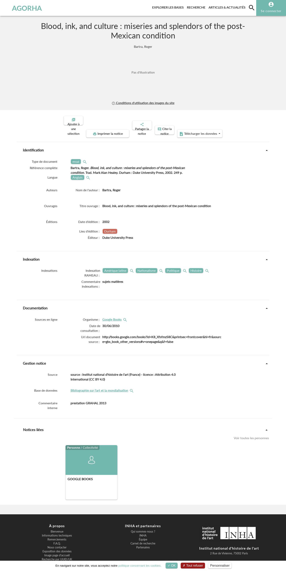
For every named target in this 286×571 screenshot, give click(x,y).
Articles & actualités (228, 6)
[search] (251, 7)
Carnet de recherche (142, 530)
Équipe (143, 526)
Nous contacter (57, 534)
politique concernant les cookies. (139, 565)
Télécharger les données (234, 120)
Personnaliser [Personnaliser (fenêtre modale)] (220, 565)
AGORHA (24, 8)
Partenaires (143, 534)
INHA (142, 522)
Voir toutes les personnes (251, 424)
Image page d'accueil (57, 542)
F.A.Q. (57, 530)
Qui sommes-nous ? (143, 518)
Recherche (197, 6)
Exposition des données (57, 538)
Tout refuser (193, 565)
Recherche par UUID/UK (57, 546)
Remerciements (56, 526)
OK (172, 565)
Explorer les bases (168, 6)
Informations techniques (57, 522)
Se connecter (271, 11)
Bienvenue (57, 518)
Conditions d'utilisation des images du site (143, 103)
